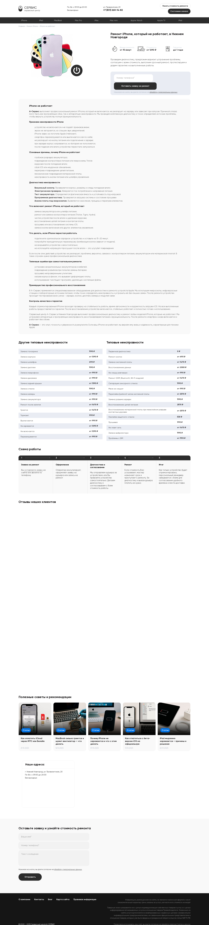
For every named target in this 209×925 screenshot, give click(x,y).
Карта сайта (62, 891)
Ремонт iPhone (32, 26)
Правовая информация (84, 891)
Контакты (39, 891)
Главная (22, 26)
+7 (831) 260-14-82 (113, 10)
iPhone (24, 20)
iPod (180, 20)
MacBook (58, 20)
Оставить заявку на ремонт (170, 78)
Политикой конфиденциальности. (176, 918)
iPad (41, 20)
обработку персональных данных (163, 84)
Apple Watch (136, 20)
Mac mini (114, 20)
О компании (24, 891)
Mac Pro (78, 20)
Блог (50, 891)
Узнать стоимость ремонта (175, 6)
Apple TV (161, 20)
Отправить (30, 869)
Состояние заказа (179, 11)
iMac (97, 20)
